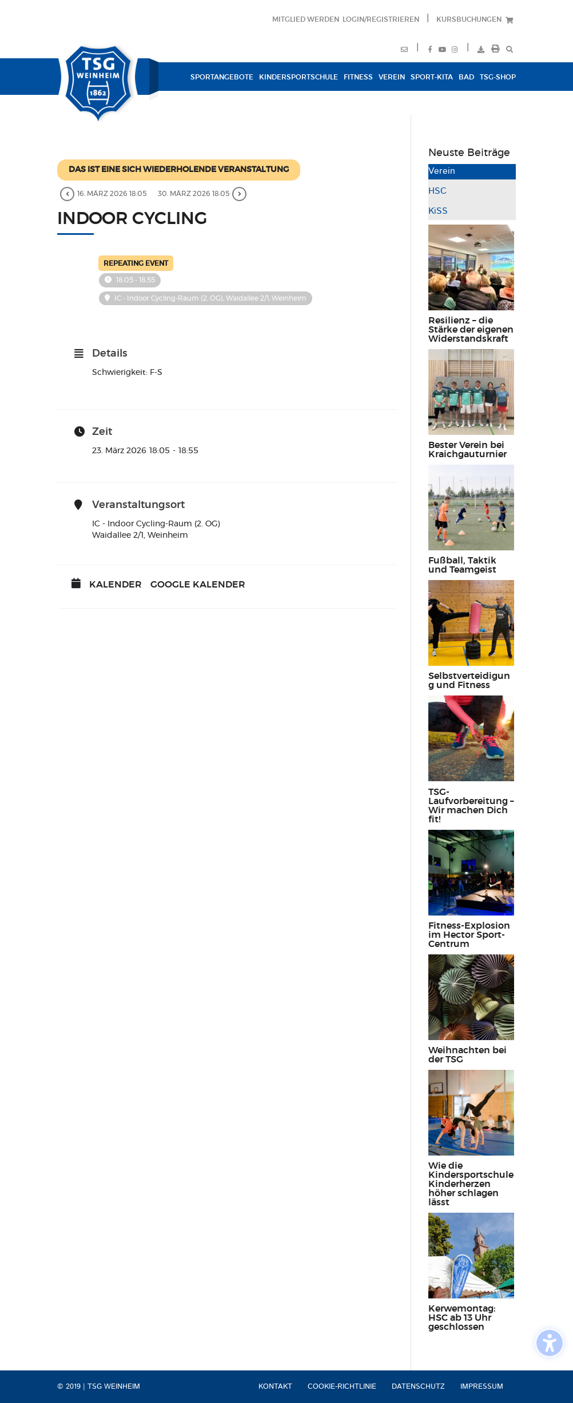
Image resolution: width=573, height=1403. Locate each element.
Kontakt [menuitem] (275, 1386)
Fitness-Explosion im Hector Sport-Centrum (469, 935)
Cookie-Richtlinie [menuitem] (342, 1386)
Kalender (115, 584)
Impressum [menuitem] (481, 1386)
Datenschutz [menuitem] (418, 1386)
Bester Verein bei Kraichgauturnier (467, 450)
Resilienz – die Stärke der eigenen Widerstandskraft (471, 329)
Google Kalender (197, 584)
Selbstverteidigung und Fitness (469, 680)
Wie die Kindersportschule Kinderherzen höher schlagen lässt (471, 1184)
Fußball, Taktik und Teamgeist (462, 565)
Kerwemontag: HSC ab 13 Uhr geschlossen (462, 1318)
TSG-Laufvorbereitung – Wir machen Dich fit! (471, 806)
